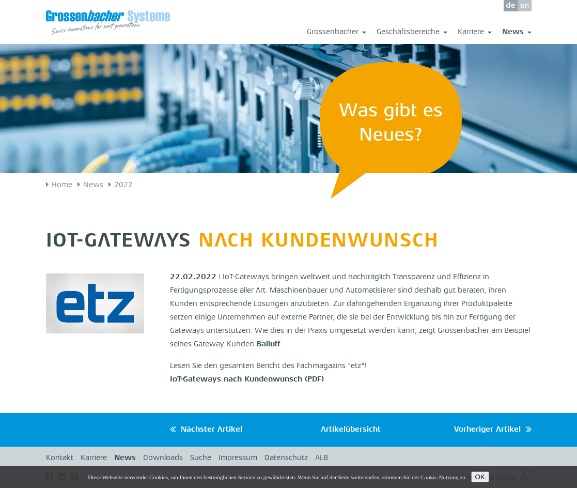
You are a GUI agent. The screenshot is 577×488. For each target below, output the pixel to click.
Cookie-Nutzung (439, 477)
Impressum (238, 458)
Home (62, 185)
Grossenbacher (336, 32)
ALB (321, 458)
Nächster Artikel (211, 430)
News (517, 32)
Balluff (268, 344)
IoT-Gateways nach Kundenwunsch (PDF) (247, 380)
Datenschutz (286, 458)
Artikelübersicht (351, 430)
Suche (200, 458)
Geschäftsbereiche (412, 32)
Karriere (475, 32)
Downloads (163, 458)
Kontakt (59, 458)
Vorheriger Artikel (487, 430)
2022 (123, 185)
